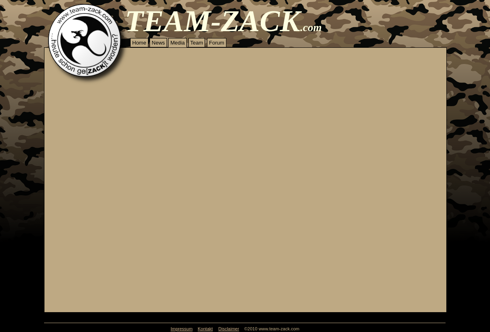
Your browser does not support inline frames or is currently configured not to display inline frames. (245, 199)
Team (196, 43)
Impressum (181, 328)
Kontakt (205, 328)
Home (139, 43)
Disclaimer (228, 328)
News (158, 43)
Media (177, 43)
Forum (216, 43)
